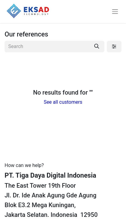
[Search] (96, 46)
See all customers (63, 102)
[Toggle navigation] (115, 11)
